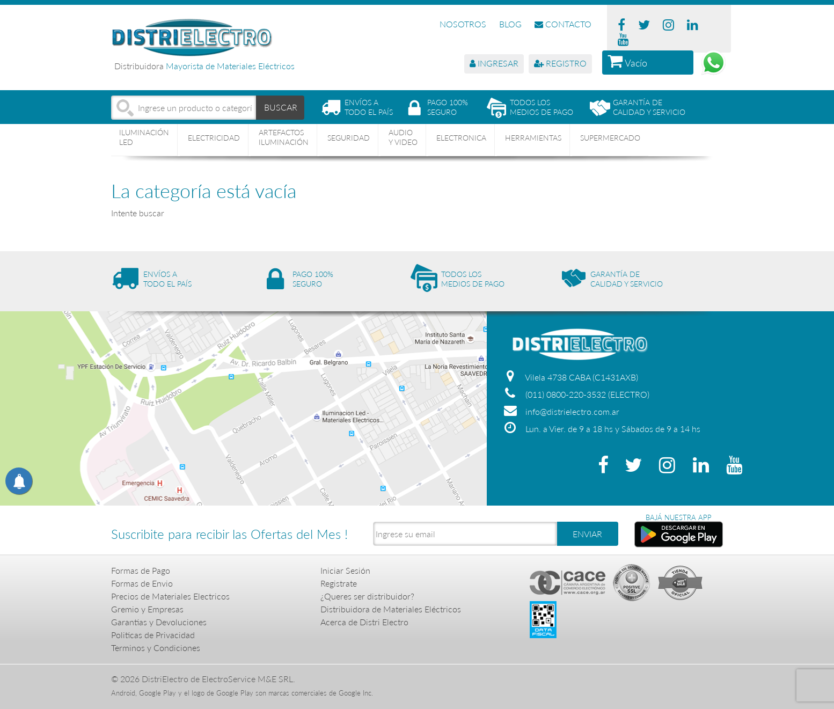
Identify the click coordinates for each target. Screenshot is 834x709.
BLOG (510, 24)
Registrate (338, 583)
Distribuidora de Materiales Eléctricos (390, 609)
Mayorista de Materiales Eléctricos (230, 66)
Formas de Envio (142, 583)
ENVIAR (587, 534)
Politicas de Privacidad (153, 635)
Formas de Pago (140, 570)
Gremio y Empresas (147, 609)
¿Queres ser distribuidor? (367, 596)
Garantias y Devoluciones (159, 622)
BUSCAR (280, 107)
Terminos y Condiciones (155, 647)
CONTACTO (563, 24)
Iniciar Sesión (345, 570)
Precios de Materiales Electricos (170, 596)
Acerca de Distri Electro (364, 622)
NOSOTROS (463, 24)
